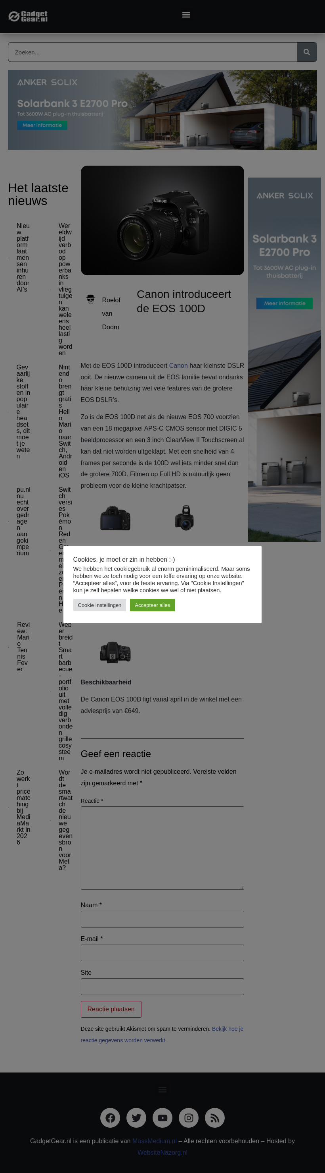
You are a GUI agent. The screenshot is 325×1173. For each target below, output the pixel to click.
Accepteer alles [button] (152, 605)
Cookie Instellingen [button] (100, 605)
